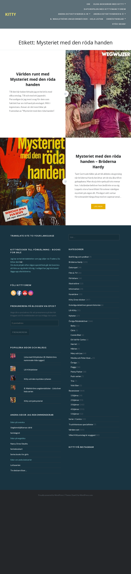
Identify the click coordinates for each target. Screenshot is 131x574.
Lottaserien (15, 465)
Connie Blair (76, 335)
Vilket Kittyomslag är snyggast (82, 435)
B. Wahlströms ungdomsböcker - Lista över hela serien (42, 390)
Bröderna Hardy (75, 262)
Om (88, 4)
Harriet (74, 344)
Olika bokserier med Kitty (108, 4)
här (21, 262)
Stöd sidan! (119, 24)
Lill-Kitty (73, 310)
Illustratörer (74, 283)
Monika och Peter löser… (81, 358)
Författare (73, 278)
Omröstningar (115, 19)
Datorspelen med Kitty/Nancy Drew (105, 9)
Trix (72, 381)
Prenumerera (19, 332)
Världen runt (74, 430)
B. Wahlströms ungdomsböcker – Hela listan (76, 19)
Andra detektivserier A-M (73, 14)
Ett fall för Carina (78, 339)
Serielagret (15, 433)
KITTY (10, 14)
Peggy (73, 367)
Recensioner (74, 391)
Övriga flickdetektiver (78, 321)
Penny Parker (76, 372)
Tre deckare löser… (18, 470)
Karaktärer (73, 294)
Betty (73, 326)
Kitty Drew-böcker (77, 299)
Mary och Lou (76, 353)
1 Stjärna (74, 395)
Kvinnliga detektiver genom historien (85, 305)
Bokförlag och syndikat (79, 257)
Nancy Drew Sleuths (19, 444)
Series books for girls (19, 454)
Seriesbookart (16, 449)
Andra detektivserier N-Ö (109, 14)
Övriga (74, 362)
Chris (73, 330)
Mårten (74, 349)
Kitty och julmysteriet (33, 401)
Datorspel (73, 267)
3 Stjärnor (75, 404)
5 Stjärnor (75, 414)
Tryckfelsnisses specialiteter (81, 424)
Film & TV (73, 273)
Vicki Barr (75, 385)
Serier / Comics (75, 419)
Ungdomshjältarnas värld (21, 427)
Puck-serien (76, 376)
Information (74, 289)
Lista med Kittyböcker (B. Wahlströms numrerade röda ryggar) (40, 358)
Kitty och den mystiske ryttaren (37, 379)
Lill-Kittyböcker (31, 369)
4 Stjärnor (75, 409)
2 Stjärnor (75, 400)
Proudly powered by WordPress (51, 495)
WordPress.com (86, 495)
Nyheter (72, 316)
